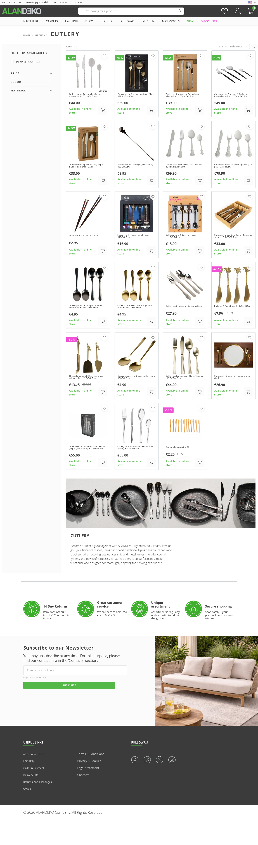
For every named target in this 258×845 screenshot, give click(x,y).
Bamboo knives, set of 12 (180, 467)
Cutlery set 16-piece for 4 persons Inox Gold (229, 395)
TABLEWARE (127, 21)
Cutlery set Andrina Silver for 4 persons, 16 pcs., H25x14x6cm (184, 171)
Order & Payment (35, 793)
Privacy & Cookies (89, 786)
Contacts (77, 2)
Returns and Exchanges (39, 807)
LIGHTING (71, 21)
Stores (64, 2)
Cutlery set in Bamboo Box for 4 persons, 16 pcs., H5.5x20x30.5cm (233, 246)
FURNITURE (31, 21)
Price (15, 73)
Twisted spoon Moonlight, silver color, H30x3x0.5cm (136, 171)
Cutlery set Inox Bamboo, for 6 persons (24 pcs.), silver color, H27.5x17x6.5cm (87, 470)
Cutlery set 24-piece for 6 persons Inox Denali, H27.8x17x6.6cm (132, 470)
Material (18, 90)
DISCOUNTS (209, 21)
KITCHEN (148, 21)
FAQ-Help (29, 786)
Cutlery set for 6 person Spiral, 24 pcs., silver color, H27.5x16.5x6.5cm (184, 97)
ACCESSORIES (171, 21)
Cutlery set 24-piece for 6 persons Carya (181, 320)
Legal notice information (35, 702)
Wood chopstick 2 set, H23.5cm (87, 243)
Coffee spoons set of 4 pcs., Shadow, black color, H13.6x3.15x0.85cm (85, 321)
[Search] (131, 11)
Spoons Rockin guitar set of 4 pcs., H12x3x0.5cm (134, 245)
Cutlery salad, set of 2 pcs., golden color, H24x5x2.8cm (133, 395)
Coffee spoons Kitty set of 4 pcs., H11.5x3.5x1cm (182, 245)
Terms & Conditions (90, 779)
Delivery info (31, 800)
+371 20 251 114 (12, 2)
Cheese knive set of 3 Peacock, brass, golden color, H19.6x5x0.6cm (87, 396)
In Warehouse (28, 62)
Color (16, 82)
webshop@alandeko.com (41, 2)
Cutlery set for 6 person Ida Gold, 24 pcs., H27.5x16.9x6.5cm (136, 96)
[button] (252, 11)
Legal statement (88, 793)
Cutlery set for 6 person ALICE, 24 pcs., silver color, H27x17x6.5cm (87, 172)
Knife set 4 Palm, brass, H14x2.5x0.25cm (228, 320)
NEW (190, 21)
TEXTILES (106, 21)
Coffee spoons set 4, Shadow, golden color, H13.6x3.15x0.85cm (134, 321)
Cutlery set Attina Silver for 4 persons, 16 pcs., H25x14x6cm (232, 171)
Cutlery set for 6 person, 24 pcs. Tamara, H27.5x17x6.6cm (185, 395)
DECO (89, 21)
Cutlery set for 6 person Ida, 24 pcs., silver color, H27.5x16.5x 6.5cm (87, 97)
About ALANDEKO (35, 779)
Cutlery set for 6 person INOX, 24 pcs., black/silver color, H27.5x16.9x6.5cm (232, 97)
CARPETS (52, 21)
